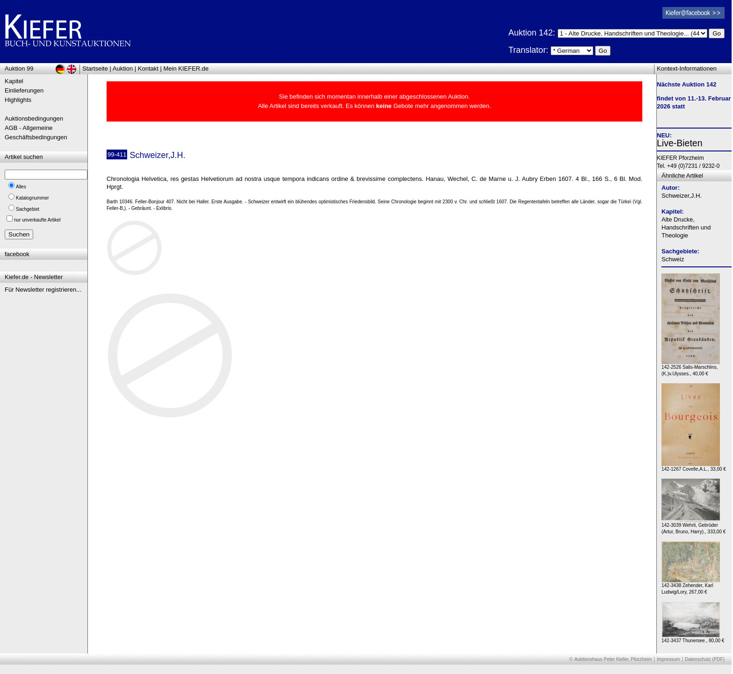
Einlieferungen (24, 90)
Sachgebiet (27, 209)
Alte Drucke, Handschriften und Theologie (686, 227)
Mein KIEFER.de (186, 68)
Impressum (668, 659)
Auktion (123, 68)
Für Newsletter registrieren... (43, 289)
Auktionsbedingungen (34, 118)
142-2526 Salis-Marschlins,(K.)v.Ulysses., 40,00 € (690, 368)
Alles (21, 186)
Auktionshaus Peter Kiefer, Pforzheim (613, 659)
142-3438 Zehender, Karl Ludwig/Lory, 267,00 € (690, 586)
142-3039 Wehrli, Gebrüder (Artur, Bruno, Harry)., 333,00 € (693, 526)
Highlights (18, 99)
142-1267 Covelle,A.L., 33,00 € (693, 467)
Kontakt (148, 68)
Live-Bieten (680, 143)
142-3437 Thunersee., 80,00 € (692, 638)
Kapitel (14, 81)
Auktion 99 (19, 68)
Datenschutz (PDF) (705, 659)
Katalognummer (32, 198)
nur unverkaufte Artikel (37, 219)
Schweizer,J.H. (681, 195)
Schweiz (672, 259)
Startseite (95, 68)
